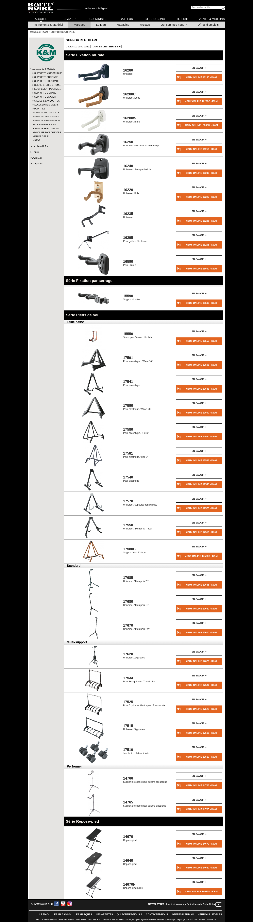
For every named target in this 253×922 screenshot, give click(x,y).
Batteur (126, 19)
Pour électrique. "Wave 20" (137, 407)
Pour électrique (131, 478)
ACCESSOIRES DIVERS (46, 105)
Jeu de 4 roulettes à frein (136, 751)
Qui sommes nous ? (174, 24)
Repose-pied (130, 838)
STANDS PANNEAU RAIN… (46, 120)
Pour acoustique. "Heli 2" (136, 431)
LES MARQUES (83, 914)
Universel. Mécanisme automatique (141, 143)
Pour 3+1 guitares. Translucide (139, 679)
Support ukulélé (131, 297)
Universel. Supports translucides (140, 502)
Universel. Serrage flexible (137, 167)
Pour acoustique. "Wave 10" (138, 359)
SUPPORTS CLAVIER (45, 97)
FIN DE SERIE (41, 136)
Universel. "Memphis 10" (136, 603)
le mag (44, 914)
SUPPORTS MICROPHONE (46, 73)
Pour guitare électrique (135, 239)
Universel (128, 71)
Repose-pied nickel (133, 885)
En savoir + (199, 68)
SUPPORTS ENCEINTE (46, 77)
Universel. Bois (131, 191)
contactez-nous (157, 914)
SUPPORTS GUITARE (45, 93)
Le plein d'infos (40, 146)
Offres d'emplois (208, 24)
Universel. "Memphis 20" (136, 579)
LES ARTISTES (104, 914)
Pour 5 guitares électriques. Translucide (144, 703)
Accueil (41, 19)
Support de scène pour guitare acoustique (145, 779)
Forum (35, 152)
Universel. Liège (131, 95)
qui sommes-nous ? (129, 914)
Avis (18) (37, 157)
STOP (37, 140)
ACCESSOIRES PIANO (45, 124)
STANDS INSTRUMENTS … (46, 112)
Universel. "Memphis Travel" (138, 526)
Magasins (123, 24)
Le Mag (101, 24)
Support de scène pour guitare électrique (144, 803)
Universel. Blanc (131, 119)
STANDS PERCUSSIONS (46, 128)
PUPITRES (39, 108)
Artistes (145, 24)
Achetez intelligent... (97, 8)
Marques (79, 24)
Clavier (69, 19)
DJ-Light (183, 19)
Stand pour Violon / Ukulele (137, 335)
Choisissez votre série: (78, 46)
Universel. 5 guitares (134, 727)
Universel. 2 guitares (134, 655)
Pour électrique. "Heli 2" (135, 454)
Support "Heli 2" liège (134, 550)
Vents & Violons (212, 19)
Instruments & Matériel (48, 24)
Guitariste (98, 19)
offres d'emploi (183, 914)
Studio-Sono (155, 19)
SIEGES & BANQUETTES (46, 101)
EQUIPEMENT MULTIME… (46, 89)
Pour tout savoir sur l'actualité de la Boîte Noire (190, 904)
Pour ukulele (129, 263)
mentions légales (210, 914)
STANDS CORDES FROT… (46, 116)
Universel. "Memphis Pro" (136, 626)
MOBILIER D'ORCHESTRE (46, 132)
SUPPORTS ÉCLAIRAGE (46, 81)
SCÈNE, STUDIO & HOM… (46, 85)
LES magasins (62, 914)
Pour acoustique (131, 383)
